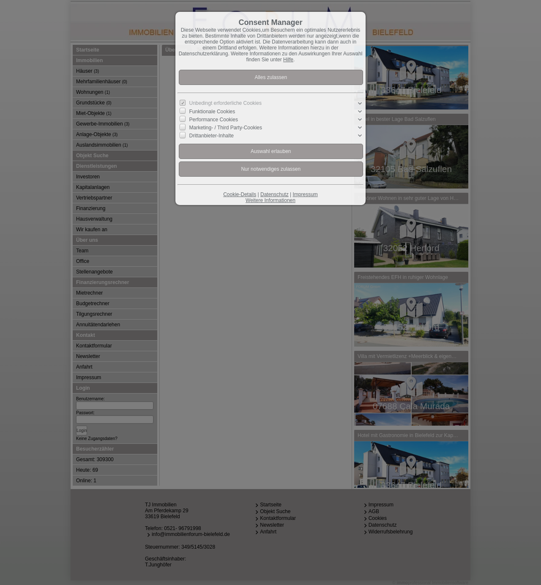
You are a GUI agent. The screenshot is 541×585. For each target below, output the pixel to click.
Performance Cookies (213, 120)
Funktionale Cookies (212, 112)
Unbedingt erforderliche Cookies (225, 103)
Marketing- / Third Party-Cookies (225, 128)
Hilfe (288, 60)
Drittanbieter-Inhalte (211, 136)
